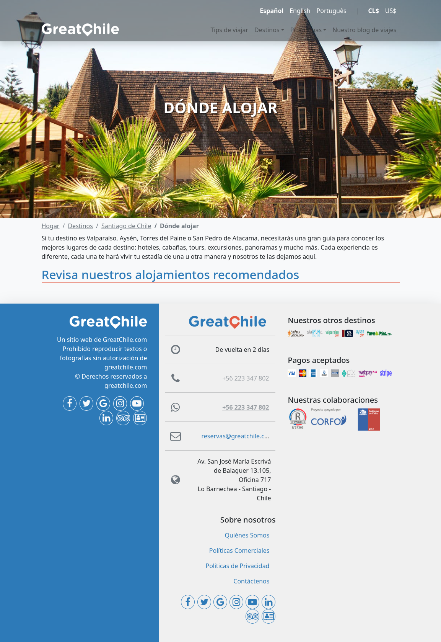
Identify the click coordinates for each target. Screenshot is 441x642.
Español (271, 11)
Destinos (267, 30)
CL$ (373, 11)
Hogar (51, 226)
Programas (306, 30)
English (300, 11)
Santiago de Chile (126, 226)
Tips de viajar (229, 30)
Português (332, 11)
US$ (391, 11)
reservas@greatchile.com (237, 436)
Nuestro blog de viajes (364, 30)
